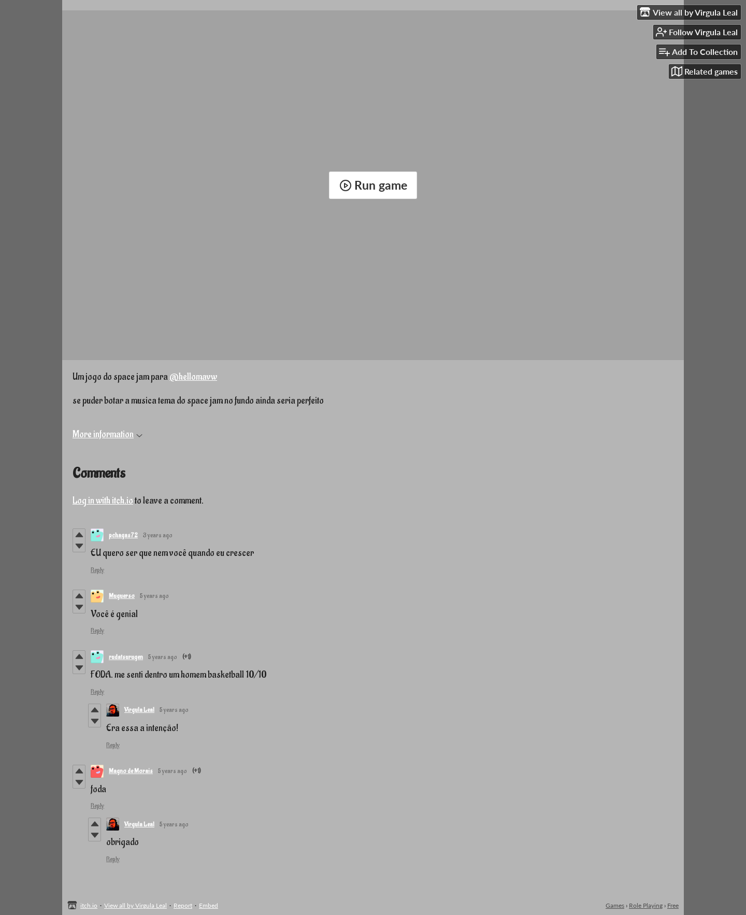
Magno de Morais (131, 771)
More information (107, 434)
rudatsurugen (126, 657)
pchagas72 (123, 535)
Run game (373, 185)
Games (615, 905)
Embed (208, 905)
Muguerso (122, 596)
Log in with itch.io (103, 501)
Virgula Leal (139, 710)
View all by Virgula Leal (135, 905)
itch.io (88, 905)
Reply (97, 570)
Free (673, 905)
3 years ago (158, 535)
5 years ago (154, 596)
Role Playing (646, 905)
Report (183, 905)
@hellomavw (193, 377)
